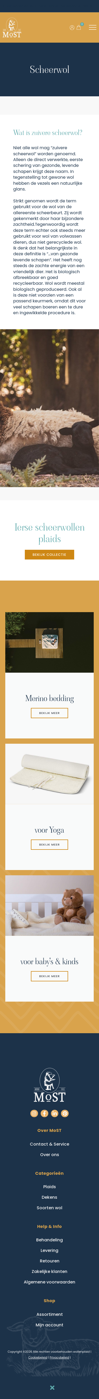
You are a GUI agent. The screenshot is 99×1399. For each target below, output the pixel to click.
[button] (78, 27)
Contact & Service (49, 1144)
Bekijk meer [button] (49, 844)
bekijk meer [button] (49, 713)
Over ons (49, 1155)
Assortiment (49, 1314)
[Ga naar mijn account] (72, 27)
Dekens (49, 1197)
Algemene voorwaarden (49, 1282)
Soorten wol (49, 1208)
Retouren (49, 1261)
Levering (49, 1250)
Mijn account (49, 1325)
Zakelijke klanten (49, 1271)
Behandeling (49, 1240)
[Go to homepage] (12, 27)
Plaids (49, 1187)
